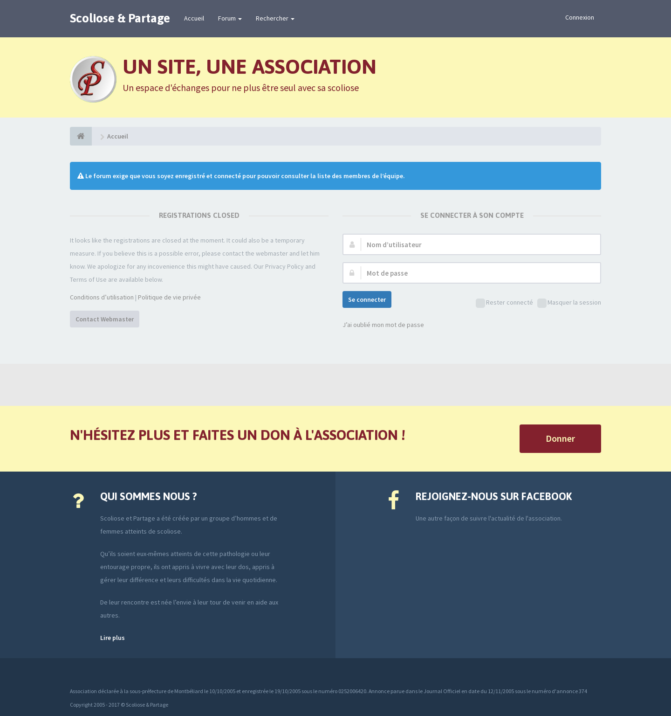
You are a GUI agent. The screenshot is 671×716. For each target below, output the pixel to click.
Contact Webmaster (104, 319)
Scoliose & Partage (120, 18)
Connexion (579, 17)
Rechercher (275, 18)
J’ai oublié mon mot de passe (383, 324)
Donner (560, 438)
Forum (230, 18)
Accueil (194, 18)
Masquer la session (569, 303)
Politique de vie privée (169, 297)
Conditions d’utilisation (102, 297)
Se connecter (367, 299)
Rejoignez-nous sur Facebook (494, 496)
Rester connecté (504, 303)
